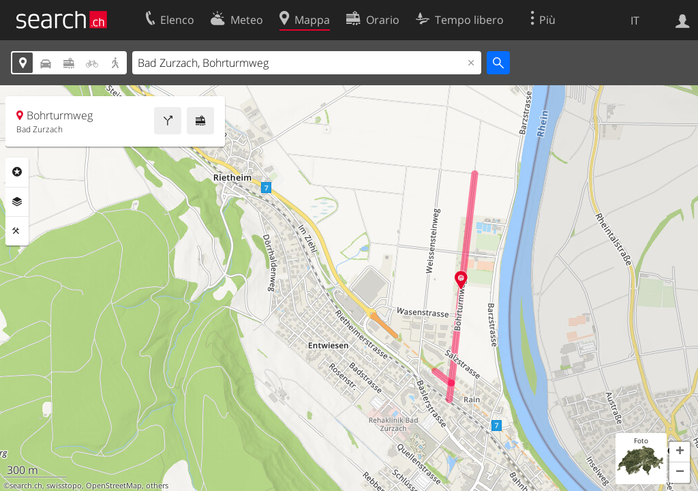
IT (635, 20)
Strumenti (17, 231)
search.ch (26, 485)
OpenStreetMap (114, 485)
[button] (679, 452)
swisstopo (64, 485)
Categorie (17, 172)
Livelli (17, 202)
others (157, 485)
